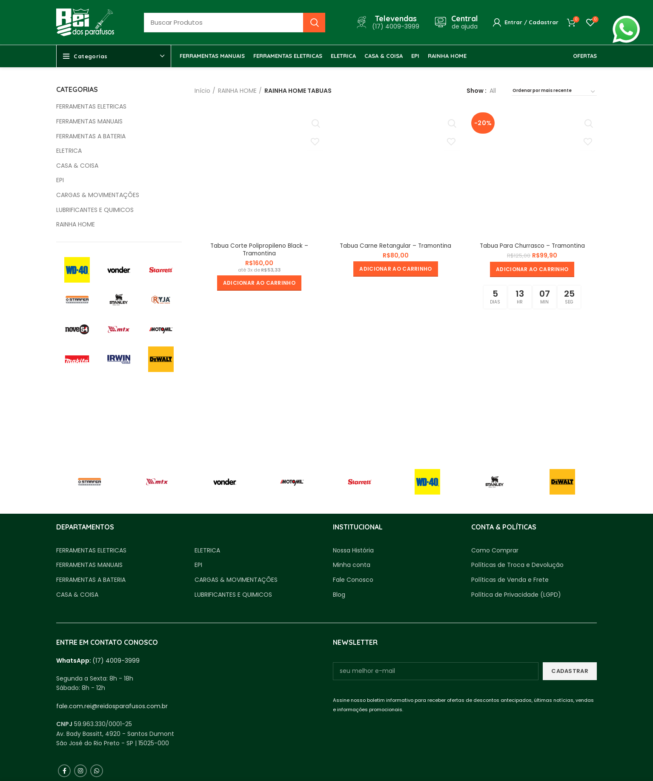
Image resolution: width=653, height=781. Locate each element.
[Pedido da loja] (554, 92)
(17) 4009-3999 (116, 660)
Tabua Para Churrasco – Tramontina (532, 246)
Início (202, 90)
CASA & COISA (77, 166)
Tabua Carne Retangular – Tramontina (395, 246)
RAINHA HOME (75, 224)
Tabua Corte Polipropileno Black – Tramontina (259, 250)
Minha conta (351, 565)
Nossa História (353, 550)
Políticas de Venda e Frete (510, 580)
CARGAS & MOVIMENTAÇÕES (97, 195)
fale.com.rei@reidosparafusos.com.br (112, 706)
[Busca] (234, 22)
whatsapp (626, 20)
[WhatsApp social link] (96, 770)
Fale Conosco (353, 580)
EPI (60, 180)
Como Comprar (494, 550)
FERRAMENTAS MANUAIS (89, 121)
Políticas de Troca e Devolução (517, 565)
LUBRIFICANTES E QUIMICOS (95, 210)
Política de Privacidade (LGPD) (516, 595)
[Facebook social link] (64, 770)
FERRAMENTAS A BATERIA (91, 136)
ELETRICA (69, 151)
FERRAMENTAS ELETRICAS (91, 107)
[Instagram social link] (80, 770)
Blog (339, 595)
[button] (259, 283)
